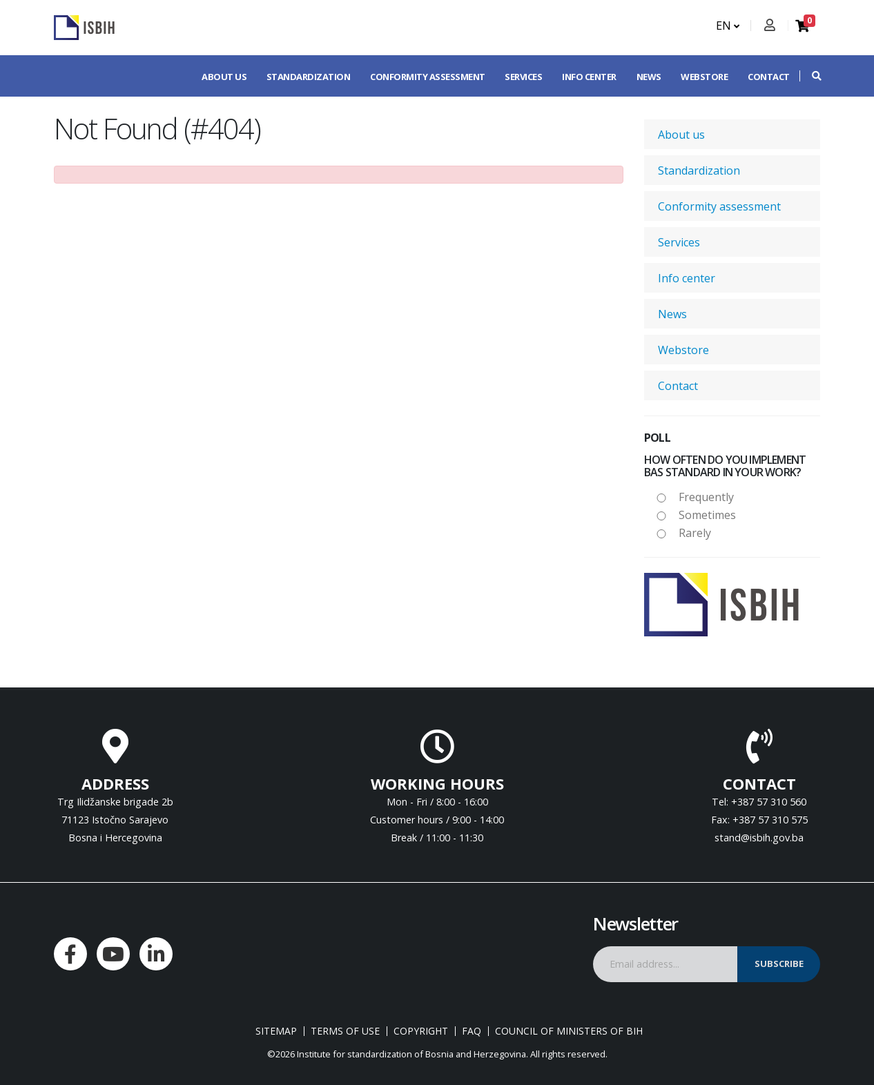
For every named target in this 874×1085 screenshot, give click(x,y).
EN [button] (727, 25)
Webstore (704, 76)
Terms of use (345, 1031)
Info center (589, 76)
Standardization (308, 76)
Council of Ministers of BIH (569, 1031)
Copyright (421, 1031)
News (649, 76)
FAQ (471, 1031)
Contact (769, 76)
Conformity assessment (427, 76)
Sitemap (276, 1031)
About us (224, 76)
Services (523, 76)
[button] (810, 76)
